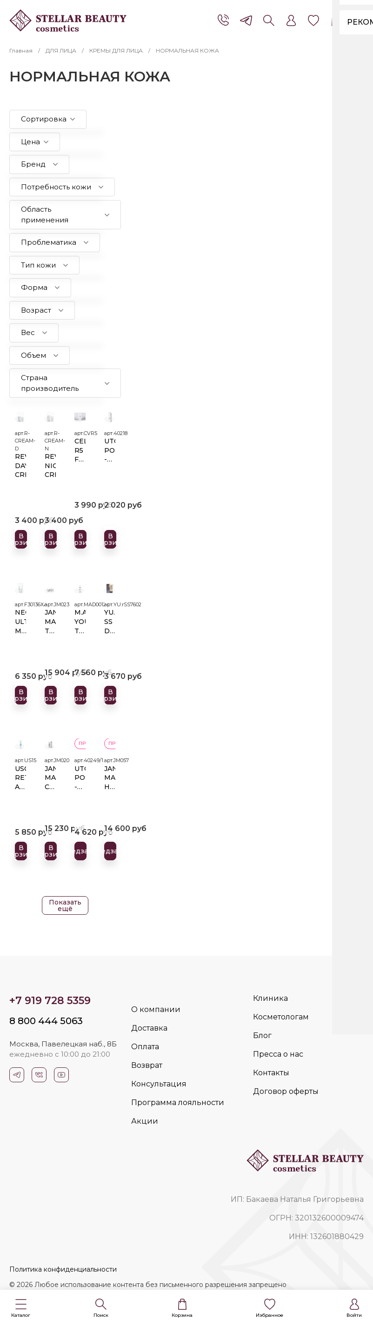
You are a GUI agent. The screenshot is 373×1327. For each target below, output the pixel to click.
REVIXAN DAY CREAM (20, 464)
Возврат (146, 1065)
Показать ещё (65, 905)
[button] (20, 1309)
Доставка (149, 1028)
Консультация (158, 1083)
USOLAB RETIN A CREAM (20, 776)
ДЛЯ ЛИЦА (61, 50)
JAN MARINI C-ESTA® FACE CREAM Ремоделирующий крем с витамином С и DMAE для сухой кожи (50, 776)
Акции (144, 1121)
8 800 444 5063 (46, 1020)
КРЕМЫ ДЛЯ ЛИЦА (116, 50)
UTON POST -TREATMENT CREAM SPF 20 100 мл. (80, 776)
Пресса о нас (278, 1054)
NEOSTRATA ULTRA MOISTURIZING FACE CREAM (20, 620)
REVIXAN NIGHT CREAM (50, 464)
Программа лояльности (177, 1102)
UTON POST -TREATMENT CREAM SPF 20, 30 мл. (109, 449)
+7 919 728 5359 (50, 1000)
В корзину (23, 537)
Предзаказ (82, 849)
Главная (21, 50)
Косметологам (281, 1016)
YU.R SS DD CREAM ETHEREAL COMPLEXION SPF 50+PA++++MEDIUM (109, 620)
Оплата (145, 1046)
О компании (155, 1009)
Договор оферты (286, 1091)
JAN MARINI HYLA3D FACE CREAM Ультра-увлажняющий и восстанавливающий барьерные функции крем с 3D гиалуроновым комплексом (109, 776)
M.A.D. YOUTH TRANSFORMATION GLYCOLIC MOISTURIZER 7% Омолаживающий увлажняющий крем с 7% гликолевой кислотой (80, 620)
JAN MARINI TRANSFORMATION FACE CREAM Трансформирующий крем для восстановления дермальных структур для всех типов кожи (50, 620)
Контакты (271, 1072)
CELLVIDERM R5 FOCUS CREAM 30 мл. (80, 449)
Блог (262, 1035)
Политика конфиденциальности (63, 1269)
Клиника (270, 998)
